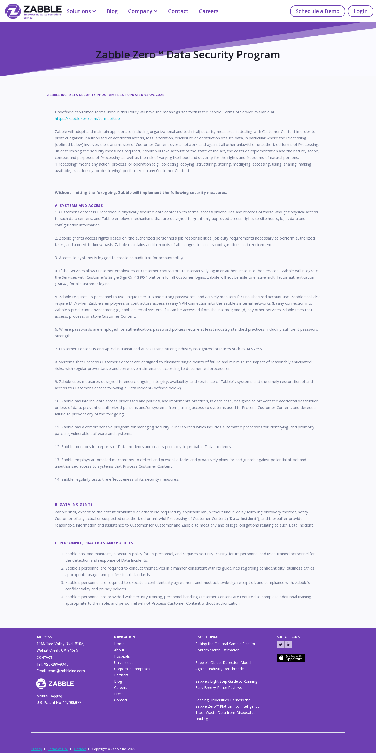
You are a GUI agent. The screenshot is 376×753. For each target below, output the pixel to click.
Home (119, 643)
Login (361, 11)
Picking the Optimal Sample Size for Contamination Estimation (225, 646)
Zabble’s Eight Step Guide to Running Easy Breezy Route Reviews (226, 684)
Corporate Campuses (132, 668)
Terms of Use (58, 749)
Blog (112, 11)
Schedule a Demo (317, 11)
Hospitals (122, 656)
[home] (31, 10)
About (119, 649)
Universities (123, 662)
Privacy (36, 749)
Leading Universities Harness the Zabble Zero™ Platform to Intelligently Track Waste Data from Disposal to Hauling (227, 709)
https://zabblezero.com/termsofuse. (88, 118)
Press (119, 693)
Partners (121, 674)
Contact (178, 11)
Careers (209, 11)
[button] (81, 11)
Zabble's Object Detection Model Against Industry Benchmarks (223, 665)
